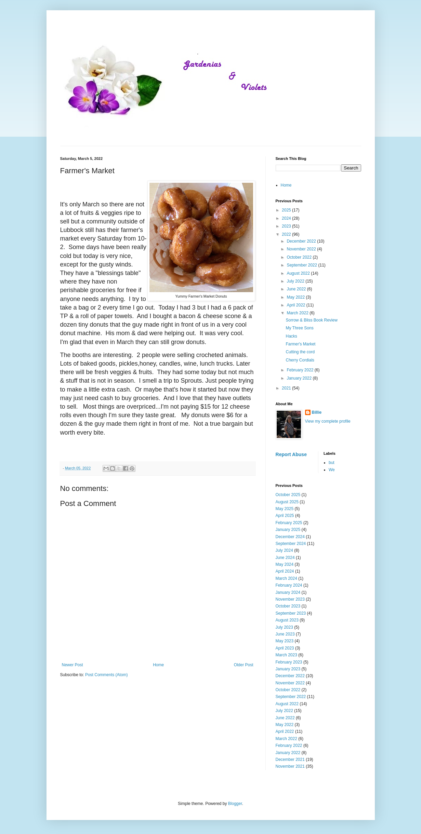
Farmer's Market (300, 344)
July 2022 (296, 281)
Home (158, 664)
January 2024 (288, 592)
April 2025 (285, 515)
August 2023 (287, 620)
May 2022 (296, 297)
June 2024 (285, 557)
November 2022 (302, 249)
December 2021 (290, 759)
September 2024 (291, 543)
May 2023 (285, 641)
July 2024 (284, 550)
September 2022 (302, 265)
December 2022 (302, 241)
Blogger (235, 803)
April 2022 (296, 305)
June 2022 (297, 289)
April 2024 (285, 571)
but (331, 462)
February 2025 (289, 522)
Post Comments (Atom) (106, 674)
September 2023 (291, 613)
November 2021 (290, 766)
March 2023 (286, 655)
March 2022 (298, 313)
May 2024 (285, 564)
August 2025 (287, 502)
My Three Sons (299, 328)
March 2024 (286, 578)
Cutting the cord (300, 352)
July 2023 (284, 627)
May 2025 (285, 508)
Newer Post (72, 664)
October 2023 (288, 606)
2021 (287, 388)
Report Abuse (291, 454)
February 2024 (289, 585)
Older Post (243, 664)
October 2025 (288, 494)
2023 (287, 226)
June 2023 (285, 634)
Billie (317, 412)
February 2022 (300, 370)
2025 (287, 210)
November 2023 (290, 599)
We (332, 469)
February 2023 (289, 662)
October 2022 (300, 257)
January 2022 (300, 378)
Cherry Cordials (300, 360)
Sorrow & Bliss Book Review (311, 320)
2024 (287, 218)
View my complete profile (328, 421)
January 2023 (288, 669)
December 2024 (290, 536)
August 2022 (299, 273)
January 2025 (288, 529)
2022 (287, 234)
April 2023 (285, 648)
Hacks (291, 336)
